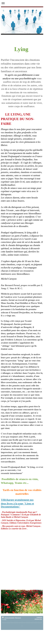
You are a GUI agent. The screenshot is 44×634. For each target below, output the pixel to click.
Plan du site (18, 617)
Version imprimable (8, 617)
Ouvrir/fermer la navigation (22, 3)
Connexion (39, 617)
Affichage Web (38, 619)
